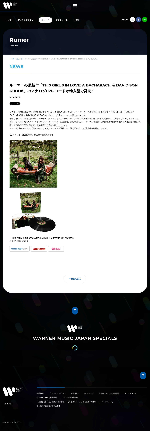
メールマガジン (130, 393)
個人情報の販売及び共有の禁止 (48, 406)
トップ (8, 20)
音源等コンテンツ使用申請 (109, 393)
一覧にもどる (75, 279)
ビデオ (77, 20)
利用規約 (74, 393)
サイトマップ (88, 393)
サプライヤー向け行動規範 (47, 397)
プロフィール (61, 20)
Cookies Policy (107, 402)
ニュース (45, 20)
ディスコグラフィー (26, 20)
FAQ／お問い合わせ (70, 397)
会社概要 (40, 393)
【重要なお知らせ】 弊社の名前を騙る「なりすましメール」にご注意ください (66, 402)
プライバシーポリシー (57, 393)
